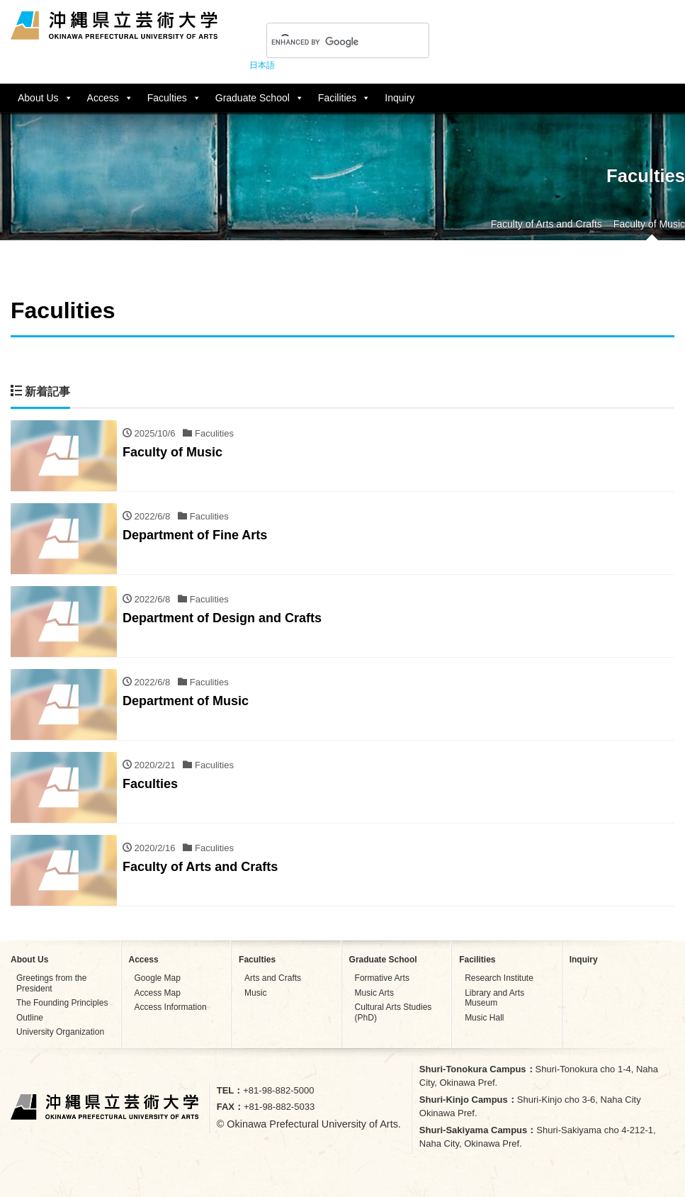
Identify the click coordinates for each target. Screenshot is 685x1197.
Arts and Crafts (272, 978)
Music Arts (374, 993)
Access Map (158, 993)
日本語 (262, 65)
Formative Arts (382, 978)
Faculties (174, 97)
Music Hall (484, 1018)
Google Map (158, 978)
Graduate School (259, 97)
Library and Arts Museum (494, 998)
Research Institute (499, 978)
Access (110, 97)
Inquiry (399, 97)
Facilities (344, 97)
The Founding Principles (62, 1003)
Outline (29, 1018)
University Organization (60, 1032)
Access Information (171, 1007)
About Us (45, 97)
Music (255, 993)
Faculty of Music (649, 224)
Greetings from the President (51, 983)
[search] (330, 41)
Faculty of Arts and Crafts (546, 224)
